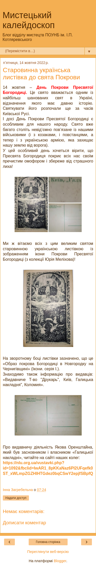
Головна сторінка (48, 542)
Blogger (60, 561)
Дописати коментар (24, 522)
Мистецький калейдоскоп (29, 20)
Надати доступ (15, 498)
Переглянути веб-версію (48, 552)
